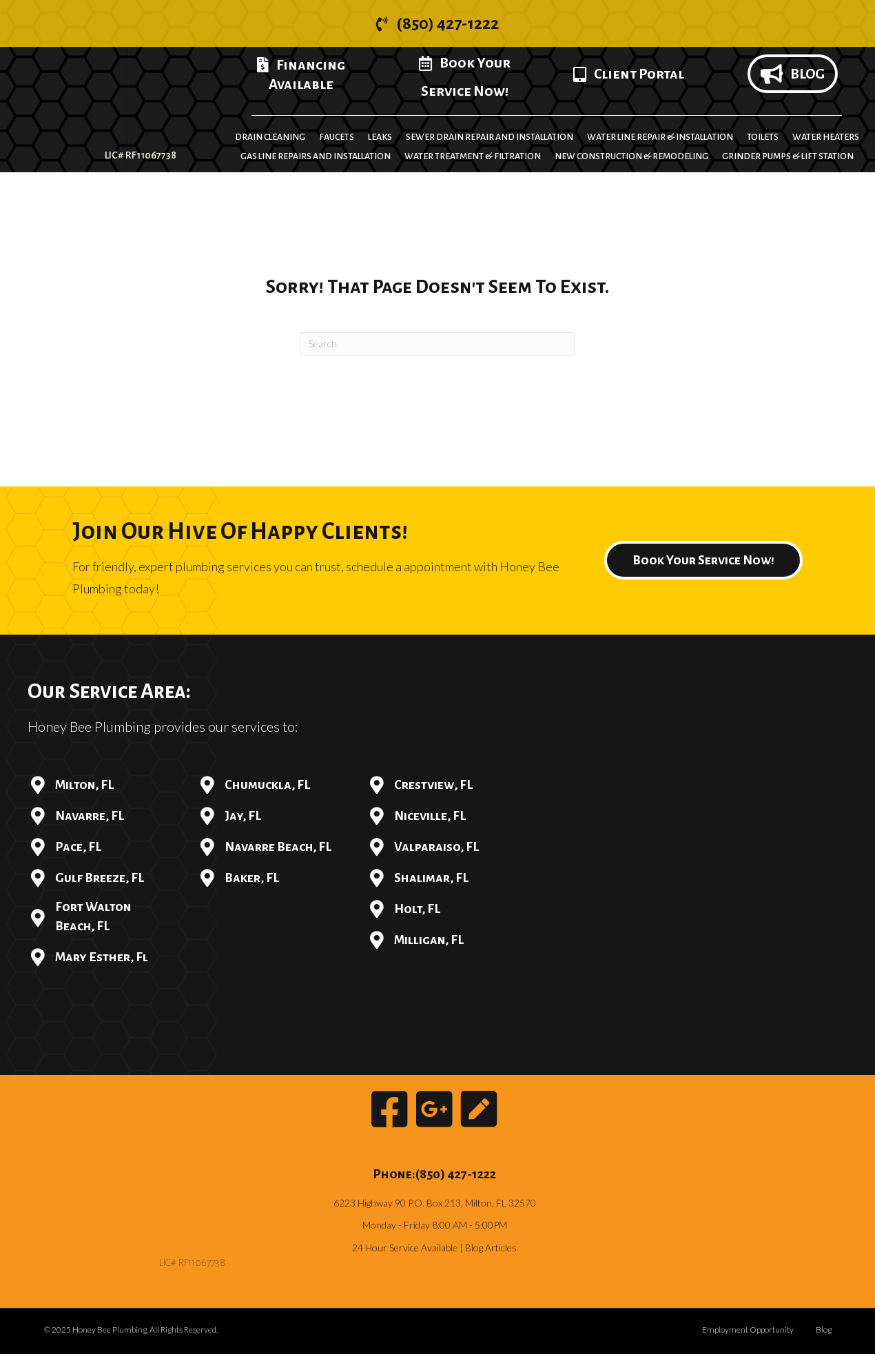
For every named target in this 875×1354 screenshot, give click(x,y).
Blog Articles (491, 1247)
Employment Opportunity (748, 1329)
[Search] (437, 344)
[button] (437, 24)
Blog (824, 1329)
